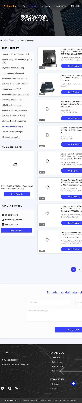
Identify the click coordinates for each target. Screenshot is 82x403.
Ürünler (33, 6)
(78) (12, 126)
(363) (13, 73)
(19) (13, 116)
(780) (17, 61)
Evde (5, 40)
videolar (46, 6)
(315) (15, 94)
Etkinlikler (76, 6)
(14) (14, 110)
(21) (11, 137)
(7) (14, 121)
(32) (12, 100)
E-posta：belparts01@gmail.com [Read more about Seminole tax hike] (15, 364)
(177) (11, 89)
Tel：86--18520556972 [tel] (11, 360)
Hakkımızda (60, 6)
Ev (24, 6)
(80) (15, 54)
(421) (13, 68)
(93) (12, 105)
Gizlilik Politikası (11, 400)
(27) (12, 132)
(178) (15, 78)
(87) (15, 84)
